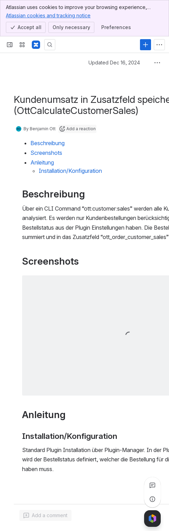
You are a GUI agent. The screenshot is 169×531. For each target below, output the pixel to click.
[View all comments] (152, 485)
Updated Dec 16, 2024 (114, 62)
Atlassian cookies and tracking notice (48, 15)
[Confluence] (35, 44)
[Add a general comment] (45, 515)
